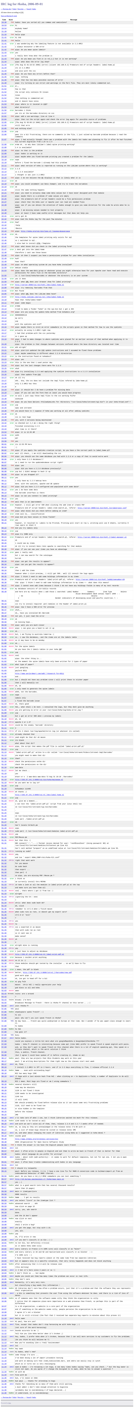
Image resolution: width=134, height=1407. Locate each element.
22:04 (4, 119)
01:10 (4, 716)
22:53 (4, 271)
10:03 (4, 1258)
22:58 (4, 282)
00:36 (4, 579)
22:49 (4, 258)
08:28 (4, 1136)
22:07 (4, 139)
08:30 (4, 1139)
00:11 (4, 478)
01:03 (4, 664)
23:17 (4, 330)
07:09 (4, 1026)
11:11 (4, 1324)
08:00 (4, 1055)
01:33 (4, 882)
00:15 (4, 496)
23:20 (4, 344)
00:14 (4, 493)
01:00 (4, 640)
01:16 (4, 761)
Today (14, 9)
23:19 (4, 339)
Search (29, 9)
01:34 (4, 903)
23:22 (4, 353)
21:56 (4, 110)
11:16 (4, 1361)
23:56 (4, 441)
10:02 (4, 1249)
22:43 (4, 228)
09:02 (4, 1168)
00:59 (4, 628)
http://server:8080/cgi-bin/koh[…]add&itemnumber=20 (100, 580)
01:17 (4, 770)
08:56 (4, 1145)
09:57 (4, 1179)
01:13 (4, 752)
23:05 (4, 294)
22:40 (4, 210)
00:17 (4, 511)
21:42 (4, 47)
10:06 (4, 1288)
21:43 (4, 53)
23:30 (4, 399)
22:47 (4, 246)
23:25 (4, 368)
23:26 (4, 375)
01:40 (4, 972)
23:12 (4, 306)
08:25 (4, 1106)
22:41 (4, 216)
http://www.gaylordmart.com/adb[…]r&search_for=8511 (39, 674)
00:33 (4, 555)
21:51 (4, 86)
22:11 (4, 166)
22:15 (4, 178)
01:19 (4, 774)
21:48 (4, 83)
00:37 (4, 586)
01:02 (4, 658)
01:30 (4, 831)
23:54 (4, 432)
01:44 (4, 978)
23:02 (4, 291)
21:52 (4, 89)
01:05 (4, 673)
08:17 (4, 1058)
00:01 (4, 444)
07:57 (4, 1038)
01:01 (4, 649)
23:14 (4, 309)
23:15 (4, 324)
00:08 (4, 468)
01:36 (4, 933)
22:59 (4, 285)
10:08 (4, 1312)
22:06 (4, 131)
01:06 (4, 680)
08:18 (4, 1067)
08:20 (4, 1084)
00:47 (4, 610)
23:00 (4, 288)
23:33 (4, 402)
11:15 (4, 1355)
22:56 (4, 279)
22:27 (4, 202)
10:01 (4, 1243)
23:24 (4, 365)
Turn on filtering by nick (9, 16)
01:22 (4, 795)
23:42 (4, 423)
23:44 (4, 429)
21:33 (4, 35)
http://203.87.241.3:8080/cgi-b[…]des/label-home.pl (39, 795)
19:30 (4, 22)
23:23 (4, 359)
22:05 (4, 122)
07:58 (4, 1041)
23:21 (4, 347)
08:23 (4, 1103)
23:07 (4, 297)
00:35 (4, 573)
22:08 (4, 144)
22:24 (4, 196)
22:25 (4, 199)
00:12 (4, 484)
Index (34, 9)
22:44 (4, 231)
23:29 (4, 390)
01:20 (4, 786)
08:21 (4, 1093)
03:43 (4, 994)
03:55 (4, 1003)
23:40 (4, 420)
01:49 (4, 982)
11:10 (4, 1318)
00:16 (4, 508)
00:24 (4, 534)
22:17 (4, 181)
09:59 (4, 1197)
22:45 (4, 234)
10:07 (4, 1306)
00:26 (4, 543)
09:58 (4, 1191)
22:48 (4, 252)
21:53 (4, 101)
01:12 (4, 743)
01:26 (4, 816)
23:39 (4, 417)
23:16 (4, 327)
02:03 (4, 991)
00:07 (4, 462)
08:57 (4, 1151)
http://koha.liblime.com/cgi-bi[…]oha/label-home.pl (39, 297)
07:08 (4, 1021)
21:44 (4, 62)
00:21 (4, 523)
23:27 (4, 378)
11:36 (4, 1384)
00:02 (4, 450)
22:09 (4, 150)
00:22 (4, 528)
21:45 (4, 74)
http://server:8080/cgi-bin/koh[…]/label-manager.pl (102, 537)
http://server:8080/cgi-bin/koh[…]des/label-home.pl (39, 285)
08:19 (4, 1076)
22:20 (4, 190)
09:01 (4, 1162)
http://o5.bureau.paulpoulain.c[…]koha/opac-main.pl (39, 1179)
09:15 (4, 1171)
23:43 (4, 426)
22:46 (4, 237)
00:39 (4, 589)
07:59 (4, 1044)
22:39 (4, 205)
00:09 (4, 474)
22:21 (4, 193)
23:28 (4, 384)
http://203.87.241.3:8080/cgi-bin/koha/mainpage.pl (39, 780)
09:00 (4, 1154)
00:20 (4, 517)
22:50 (4, 268)
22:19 (4, 187)
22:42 (4, 219)
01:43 (4, 975)
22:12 (4, 169)
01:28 (4, 825)
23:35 (4, 408)
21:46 (4, 80)
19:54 (4, 28)
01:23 (4, 801)
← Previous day (6, 9)
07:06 (4, 1012)
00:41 (4, 601)
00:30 (4, 549)
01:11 (4, 728)
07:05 (4, 1009)
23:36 (4, 411)
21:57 (4, 113)
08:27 (4, 1127)
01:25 (4, 804)
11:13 (4, 1340)
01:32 (4, 857)
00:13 (4, 490)
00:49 (4, 619)
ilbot (9, 1403)
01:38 (4, 945)
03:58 (4, 1006)
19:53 (4, 25)
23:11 (4, 303)
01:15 (4, 758)
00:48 (4, 616)
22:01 (4, 116)
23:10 (4, 300)
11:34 (4, 1367)
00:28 (4, 546)
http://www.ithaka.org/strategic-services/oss (36, 1139)
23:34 (4, 405)
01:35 (4, 909)
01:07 (4, 695)
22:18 (4, 184)
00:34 (4, 561)
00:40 (4, 592)
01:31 (4, 834)
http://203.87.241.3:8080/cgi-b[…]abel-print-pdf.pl (39, 954)
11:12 (4, 1334)
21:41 (4, 37)
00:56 (4, 622)
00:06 (4, 456)
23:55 (4, 435)
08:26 (4, 1118)
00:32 (4, 552)
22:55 (4, 276)
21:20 (4, 31)
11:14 (4, 1349)
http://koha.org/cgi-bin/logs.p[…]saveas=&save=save (45, 231)
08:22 (4, 1099)
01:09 (4, 710)
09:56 (4, 1176)
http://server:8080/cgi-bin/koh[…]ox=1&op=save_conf (102, 508)
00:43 (4, 604)
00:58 (4, 625)
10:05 (4, 1276)
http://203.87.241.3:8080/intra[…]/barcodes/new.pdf (47, 973)
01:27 (4, 822)
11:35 (4, 1378)
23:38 (4, 414)
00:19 (4, 514)
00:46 (4, 607)
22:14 (4, 172)
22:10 (4, 157)
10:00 (4, 1216)
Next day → (22, 9)
